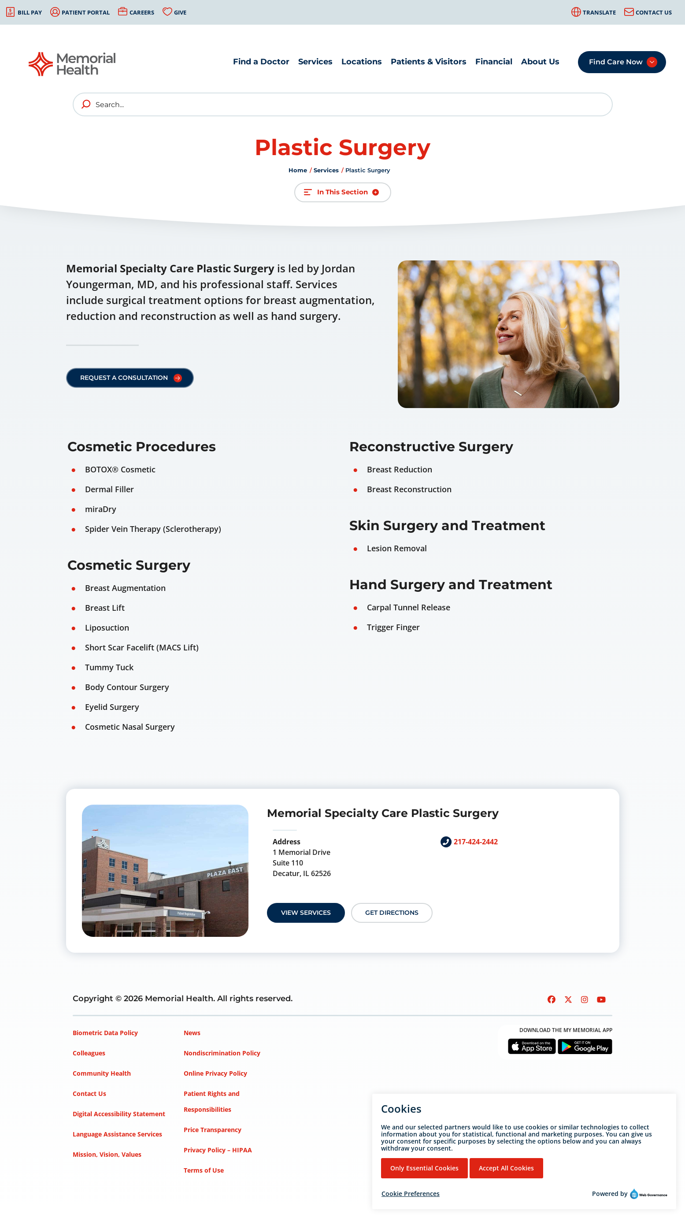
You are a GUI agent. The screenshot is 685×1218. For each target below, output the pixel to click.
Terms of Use (204, 1170)
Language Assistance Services (117, 1134)
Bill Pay (30, 12)
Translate (599, 12)
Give (180, 12)
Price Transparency (212, 1129)
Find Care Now (616, 62)
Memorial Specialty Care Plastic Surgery (383, 813)
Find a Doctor (261, 62)
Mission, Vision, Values (107, 1154)
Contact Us (654, 12)
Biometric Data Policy (105, 1033)
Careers (142, 12)
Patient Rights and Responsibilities (212, 1101)
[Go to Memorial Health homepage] (72, 64)
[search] (86, 104)
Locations (361, 62)
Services (315, 62)
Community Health (102, 1073)
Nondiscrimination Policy (222, 1053)
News (192, 1033)
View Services (306, 913)
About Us (540, 62)
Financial (493, 62)
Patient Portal (86, 12)
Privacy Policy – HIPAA (218, 1150)
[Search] (343, 104)
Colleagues (89, 1053)
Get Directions (391, 913)
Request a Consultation (124, 378)
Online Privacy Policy (215, 1073)
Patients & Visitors (429, 62)
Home (298, 170)
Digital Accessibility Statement (119, 1114)
